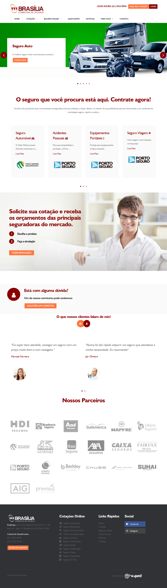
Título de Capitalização (71, 534)
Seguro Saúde (67, 545)
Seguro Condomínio (70, 541)
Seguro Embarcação (70, 548)
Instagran (132, 531)
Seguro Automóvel (69, 523)
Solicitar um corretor (40, 305)
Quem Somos (73, 19)
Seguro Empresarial (69, 556)
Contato (124, 19)
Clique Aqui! (20, 60)
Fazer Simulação (21, 252)
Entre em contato (18, 548)
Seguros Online (105, 530)
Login (153, 6)
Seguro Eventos (68, 537)
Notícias (90, 19)
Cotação (102, 526)
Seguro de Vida (67, 559)
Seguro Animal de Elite (71, 530)
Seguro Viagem (139, 133)
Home (17, 19)
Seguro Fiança (67, 552)
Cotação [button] (31, 19)
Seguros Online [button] (52, 19)
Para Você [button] (107, 19)
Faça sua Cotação (138, 6)
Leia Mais (20, 153)
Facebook (132, 524)
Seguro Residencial (69, 526)
